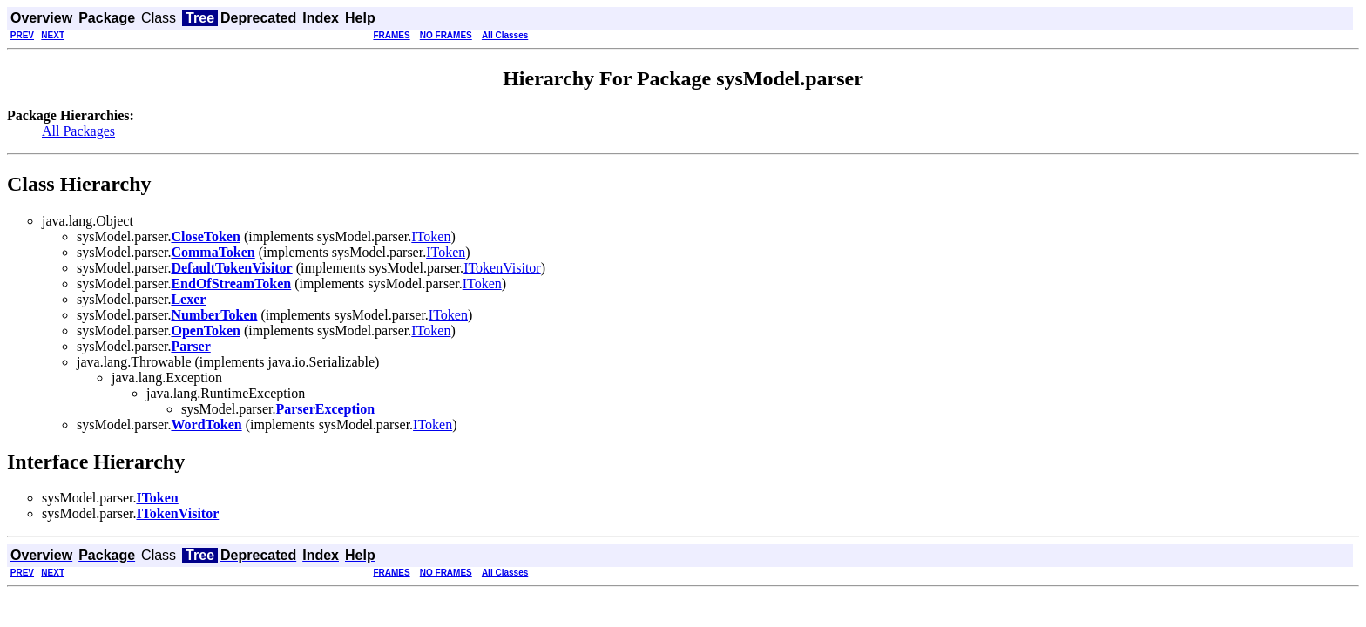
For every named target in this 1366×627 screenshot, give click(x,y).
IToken (430, 236)
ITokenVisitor (502, 267)
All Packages (78, 131)
